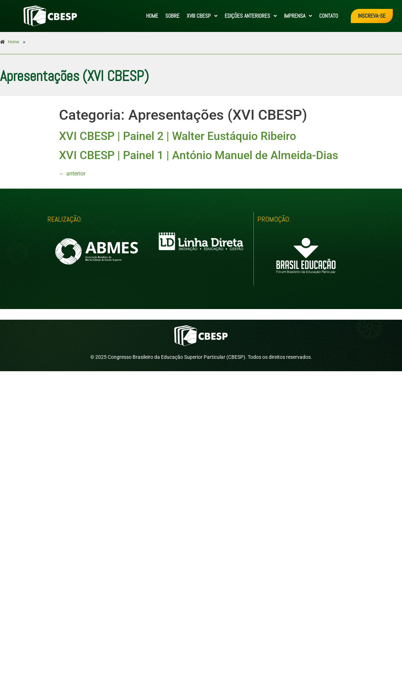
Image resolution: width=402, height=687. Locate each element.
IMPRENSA (298, 16)
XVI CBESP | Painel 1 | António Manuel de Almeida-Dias (198, 155)
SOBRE (172, 16)
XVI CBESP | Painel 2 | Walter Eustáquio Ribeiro (177, 136)
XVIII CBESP (202, 16)
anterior (72, 173)
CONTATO (328, 16)
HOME (152, 16)
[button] (202, 16)
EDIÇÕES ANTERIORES (251, 16)
